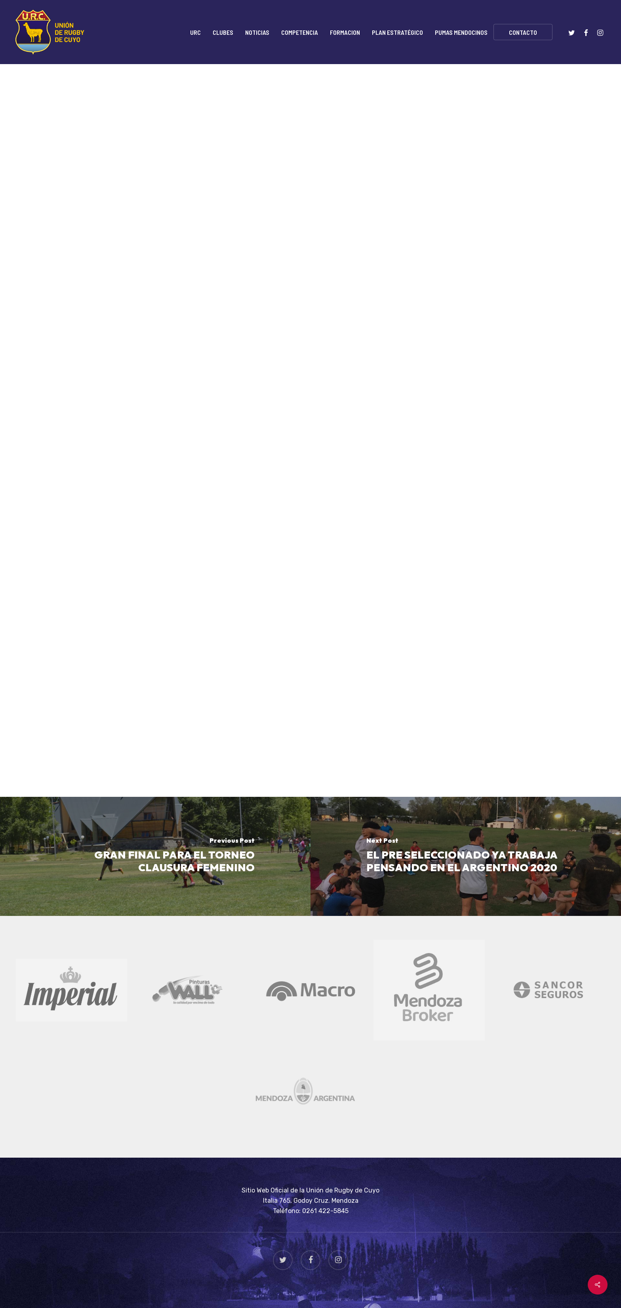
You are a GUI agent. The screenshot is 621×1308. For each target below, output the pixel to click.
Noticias (169, 104)
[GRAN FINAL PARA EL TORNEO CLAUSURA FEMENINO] (155, 856)
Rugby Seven (216, 104)
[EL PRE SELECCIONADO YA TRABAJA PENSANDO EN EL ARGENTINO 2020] (465, 856)
